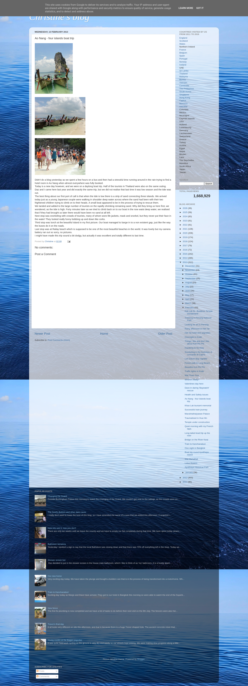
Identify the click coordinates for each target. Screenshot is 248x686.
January (189, 472)
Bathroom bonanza (57, 544)
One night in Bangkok (195, 448)
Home (104, 333)
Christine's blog (59, 17)
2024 (185, 216)
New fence (53, 608)
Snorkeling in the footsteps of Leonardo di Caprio (198, 353)
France (182, 50)
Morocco (183, 103)
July (187, 286)
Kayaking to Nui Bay (194, 348)
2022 (185, 225)
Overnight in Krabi (193, 337)
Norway (183, 62)
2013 (185, 262)
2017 (185, 245)
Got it (200, 8)
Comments (43, 676)
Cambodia (184, 85)
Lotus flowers (191, 463)
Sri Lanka (183, 71)
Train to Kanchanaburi (195, 444)
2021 (185, 229)
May (187, 295)
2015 (185, 254)
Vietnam (183, 82)
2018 (185, 241)
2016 (185, 250)
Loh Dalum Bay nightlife (196, 359)
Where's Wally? (192, 379)
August (188, 282)
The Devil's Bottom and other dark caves (67, 512)
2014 (185, 258)
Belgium (183, 53)
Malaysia (183, 76)
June (187, 291)
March (188, 303)
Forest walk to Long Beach (197, 363)
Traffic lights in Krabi (194, 371)
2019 (185, 237)
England (183, 38)
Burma (182, 79)
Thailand (183, 73)
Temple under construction (197, 422)
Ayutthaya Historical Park (197, 467)
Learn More (186, 8)
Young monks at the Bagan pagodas (65, 640)
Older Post (165, 333)
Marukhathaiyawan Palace (197, 414)
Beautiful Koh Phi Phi (195, 367)
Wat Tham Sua (192, 375)
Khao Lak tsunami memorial (198, 405)
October (189, 274)
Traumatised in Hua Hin (196, 418)
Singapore (184, 94)
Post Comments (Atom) (59, 340)
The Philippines (186, 88)
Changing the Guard (57, 496)
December (190, 266)
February (189, 307)
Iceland (182, 65)
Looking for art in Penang (197, 324)
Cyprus (182, 100)
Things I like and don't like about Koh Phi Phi (197, 342)
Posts (40, 671)
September (190, 278)
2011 (185, 482)
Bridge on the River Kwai (196, 440)
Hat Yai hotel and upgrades (197, 333)
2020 (185, 233)
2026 (185, 208)
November (190, 270)
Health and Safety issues (196, 394)
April (187, 299)
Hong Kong (184, 97)
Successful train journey (196, 409)
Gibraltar (183, 106)
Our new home (55, 576)
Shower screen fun (56, 560)
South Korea (185, 91)
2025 (185, 212)
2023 (185, 220)
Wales (182, 44)
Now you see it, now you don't (62, 528)
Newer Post (42, 333)
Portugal (183, 59)
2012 (185, 477)
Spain (182, 56)
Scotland (183, 41)
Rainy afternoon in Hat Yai (197, 329)
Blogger (141, 659)
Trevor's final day (56, 624)
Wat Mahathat (191, 459)
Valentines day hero (194, 384)
